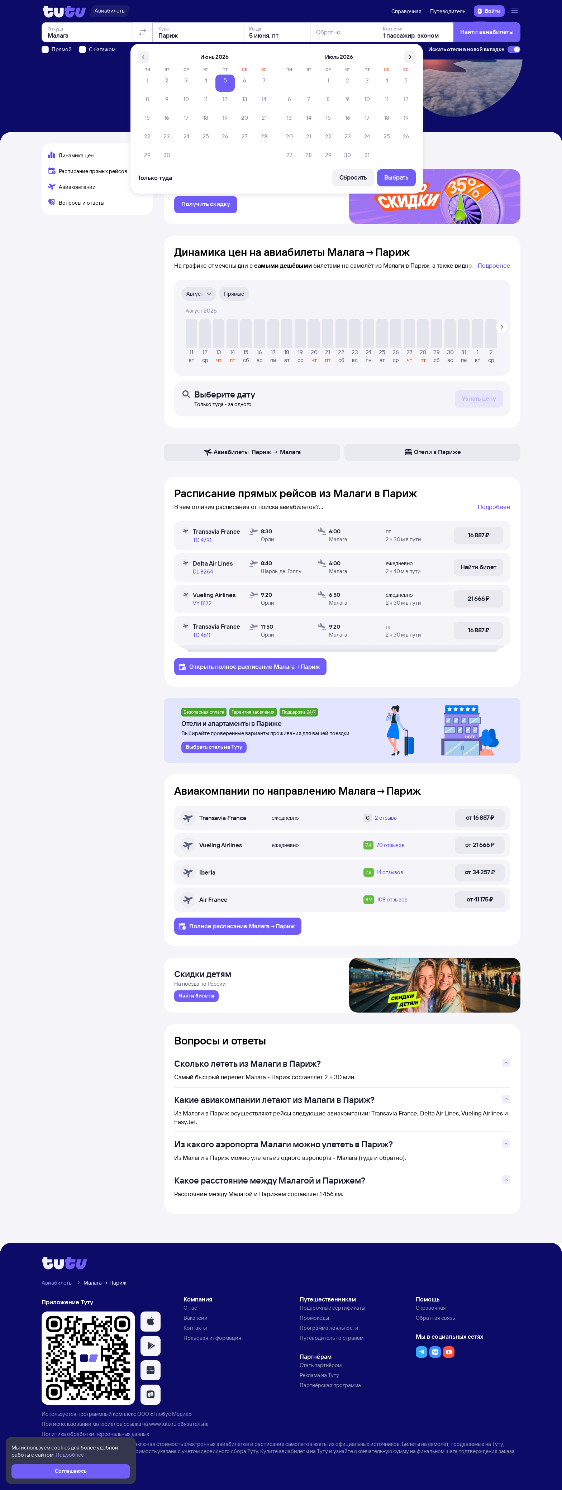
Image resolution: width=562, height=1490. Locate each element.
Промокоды (314, 1321)
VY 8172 (202, 604)
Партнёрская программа (330, 1388)
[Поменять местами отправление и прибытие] (143, 73)
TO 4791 (202, 541)
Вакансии (196, 1321)
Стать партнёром (321, 1368)
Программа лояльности (329, 1331)
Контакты (195, 1331)
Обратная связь (435, 1321)
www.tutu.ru (162, 1427)
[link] (196, 999)
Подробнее (494, 267)
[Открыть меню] (515, 11)
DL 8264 (203, 573)
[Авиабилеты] (110, 11)
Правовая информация (212, 1341)
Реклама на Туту (319, 1378)
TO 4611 (201, 636)
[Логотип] (64, 11)
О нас (190, 1311)
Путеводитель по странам (331, 1341)
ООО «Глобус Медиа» (164, 1417)
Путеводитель (447, 11)
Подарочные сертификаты (332, 1311)
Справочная (406, 11)
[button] (150, 1325)
